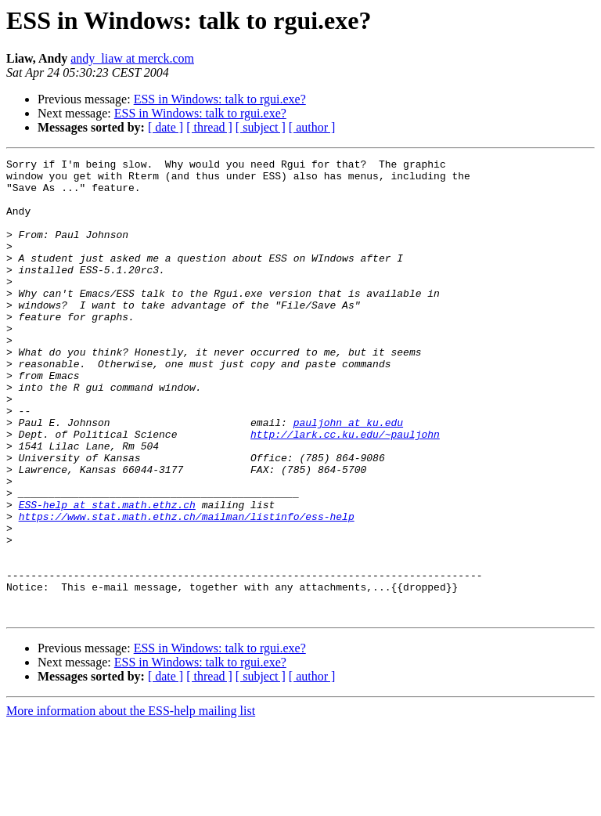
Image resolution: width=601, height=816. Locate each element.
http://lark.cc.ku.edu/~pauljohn (345, 490)
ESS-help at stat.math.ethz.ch (107, 575)
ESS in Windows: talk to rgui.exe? (220, 99)
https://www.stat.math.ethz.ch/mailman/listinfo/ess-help (186, 589)
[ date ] (165, 127)
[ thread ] (209, 127)
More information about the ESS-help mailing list (130, 802)
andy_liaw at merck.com (132, 58)
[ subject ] (261, 127)
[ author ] (312, 127)
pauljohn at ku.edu (348, 476)
